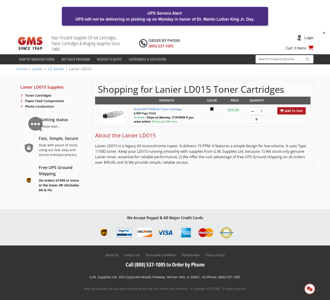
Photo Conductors (39, 106)
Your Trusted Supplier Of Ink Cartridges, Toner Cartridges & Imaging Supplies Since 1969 (86, 43)
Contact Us (132, 255)
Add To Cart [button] (291, 111)
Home (21, 68)
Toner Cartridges (37, 95)
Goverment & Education (147, 59)
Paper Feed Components (44, 101)
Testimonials (191, 255)
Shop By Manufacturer (37, 59)
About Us (111, 255)
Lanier (37, 68)
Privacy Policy (215, 255)
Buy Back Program (75, 59)
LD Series (56, 68)
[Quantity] (261, 111)
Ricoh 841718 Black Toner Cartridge (158, 109)
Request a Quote (109, 59)
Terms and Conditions (160, 255)
